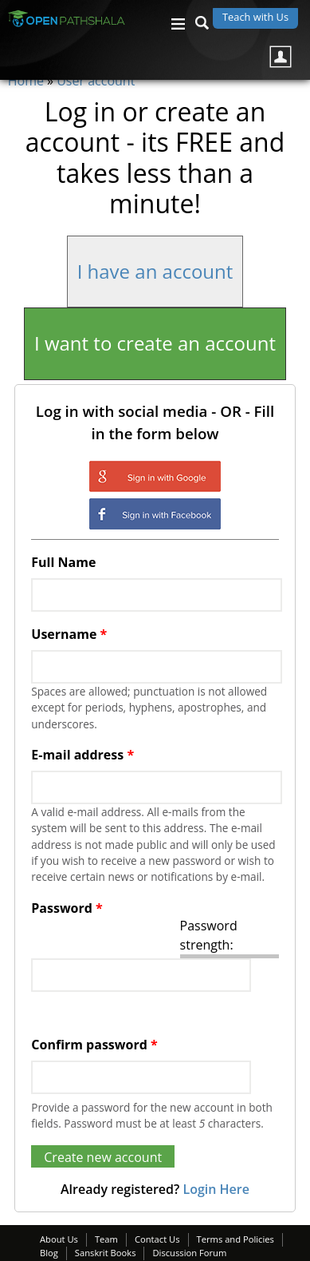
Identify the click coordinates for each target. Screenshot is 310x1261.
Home (26, 80)
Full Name (63, 562)
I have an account (155, 271)
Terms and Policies (235, 1239)
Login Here (215, 1189)
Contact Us (157, 1239)
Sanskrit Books (105, 1253)
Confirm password (94, 1044)
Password (66, 908)
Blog (49, 1253)
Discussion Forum (189, 1253)
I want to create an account (155, 343)
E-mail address (82, 754)
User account (96, 80)
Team (106, 1239)
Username (69, 634)
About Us (59, 1239)
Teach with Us (255, 17)
